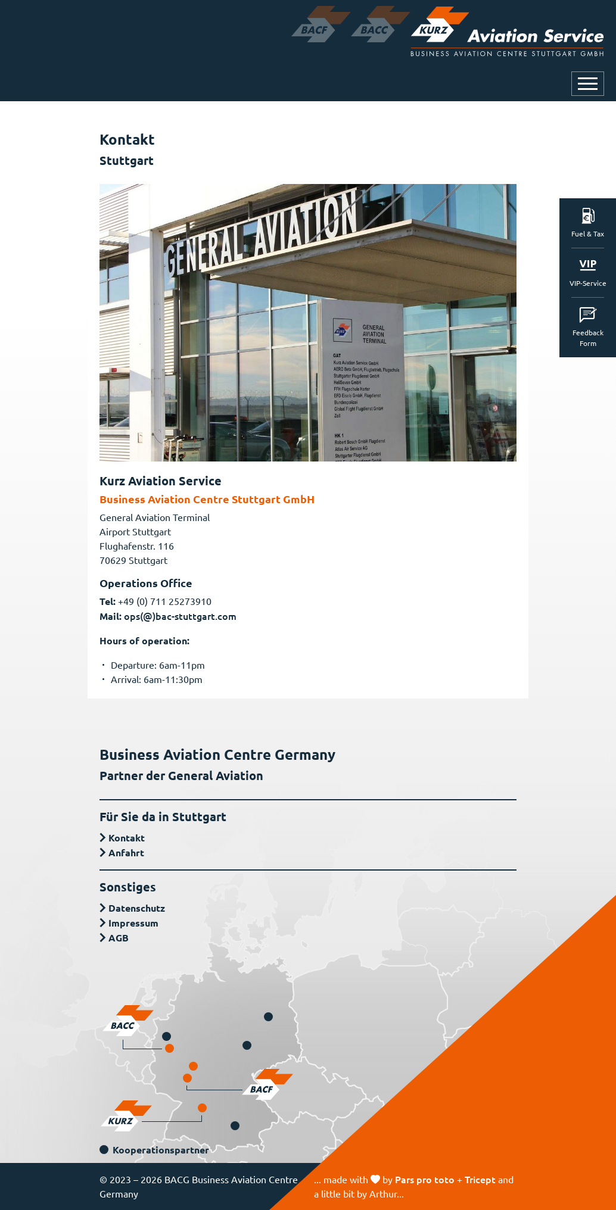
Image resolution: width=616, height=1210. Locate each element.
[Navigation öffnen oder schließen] (587, 83)
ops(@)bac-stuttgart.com (180, 615)
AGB (118, 937)
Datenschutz (136, 908)
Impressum (133, 922)
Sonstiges (127, 886)
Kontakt (126, 837)
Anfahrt (126, 852)
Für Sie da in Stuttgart (162, 816)
